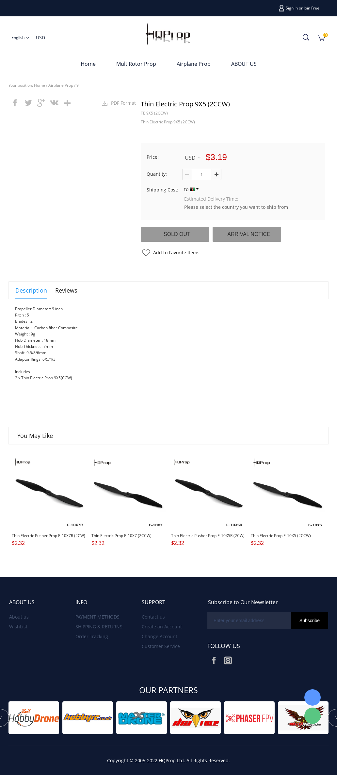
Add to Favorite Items (176, 252)
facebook (15, 102)
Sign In (292, 8)
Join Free (311, 8)
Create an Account (162, 626)
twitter (28, 102)
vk (54, 102)
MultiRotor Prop (136, 63)
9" (78, 85)
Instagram (227, 660)
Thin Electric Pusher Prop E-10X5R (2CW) (208, 535)
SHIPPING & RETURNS (98, 626)
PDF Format (123, 103)
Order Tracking (91, 636)
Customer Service (161, 646)
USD (193, 157)
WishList (18, 626)
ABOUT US (244, 63)
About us (19, 617)
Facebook (213, 660)
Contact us (153, 617)
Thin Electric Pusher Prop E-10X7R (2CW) (48, 535)
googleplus (41, 102)
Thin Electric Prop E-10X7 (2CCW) (121, 535)
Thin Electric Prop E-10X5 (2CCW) (281, 535)
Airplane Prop (194, 63)
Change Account (159, 636)
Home (88, 63)
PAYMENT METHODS (97, 617)
